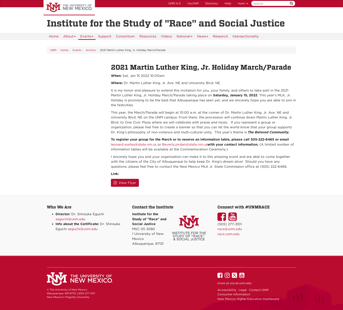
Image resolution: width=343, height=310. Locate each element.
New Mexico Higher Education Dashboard (248, 299)
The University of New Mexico (69, 7)
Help (228, 3)
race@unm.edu (229, 229)
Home (54, 36)
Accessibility (226, 290)
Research (220, 36)
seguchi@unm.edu (70, 219)
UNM (53, 50)
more (243, 3)
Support (104, 36)
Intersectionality (246, 36)
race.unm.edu (228, 234)
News (202, 37)
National (185, 37)
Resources (147, 36)
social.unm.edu (241, 283)
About (69, 37)
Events (87, 37)
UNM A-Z (174, 3)
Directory (211, 3)
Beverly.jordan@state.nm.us (184, 144)
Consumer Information (233, 294)
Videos (166, 36)
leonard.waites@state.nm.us (133, 144)
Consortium (125, 36)
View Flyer (125, 183)
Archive (91, 50)
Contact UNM (259, 290)
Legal (243, 290)
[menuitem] (54, 36)
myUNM (193, 3)
